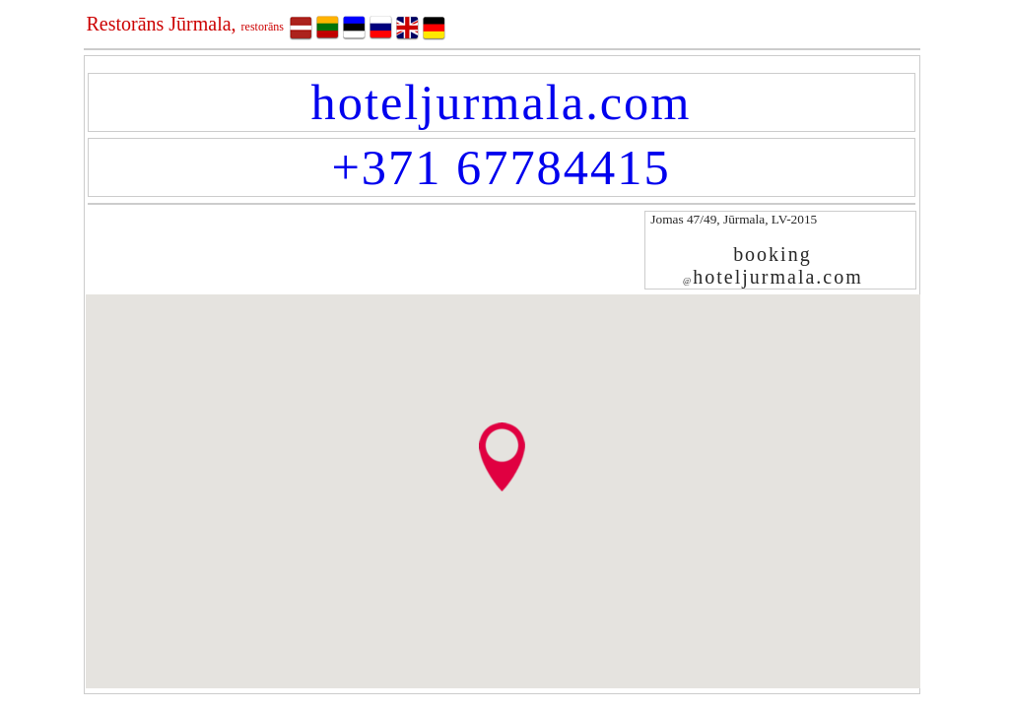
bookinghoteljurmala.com (773, 265)
